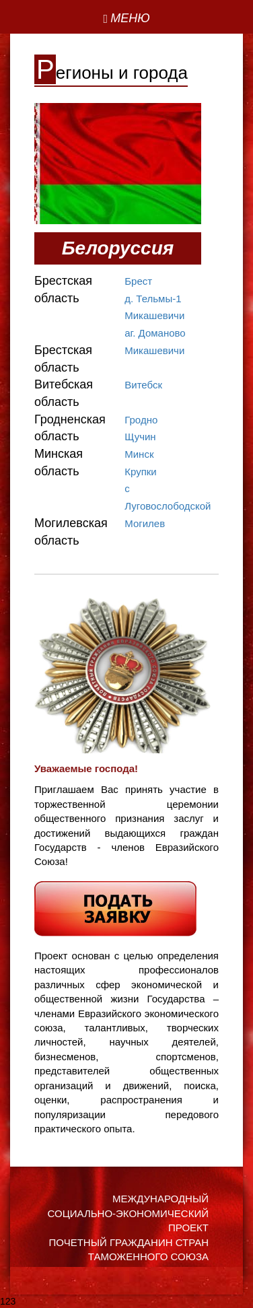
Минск (138, 454)
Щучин (139, 436)
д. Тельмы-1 (152, 298)
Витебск (143, 384)
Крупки (140, 471)
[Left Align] (126, 19)
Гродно (140, 419)
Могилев (144, 523)
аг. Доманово (154, 333)
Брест (138, 281)
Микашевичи (154, 315)
